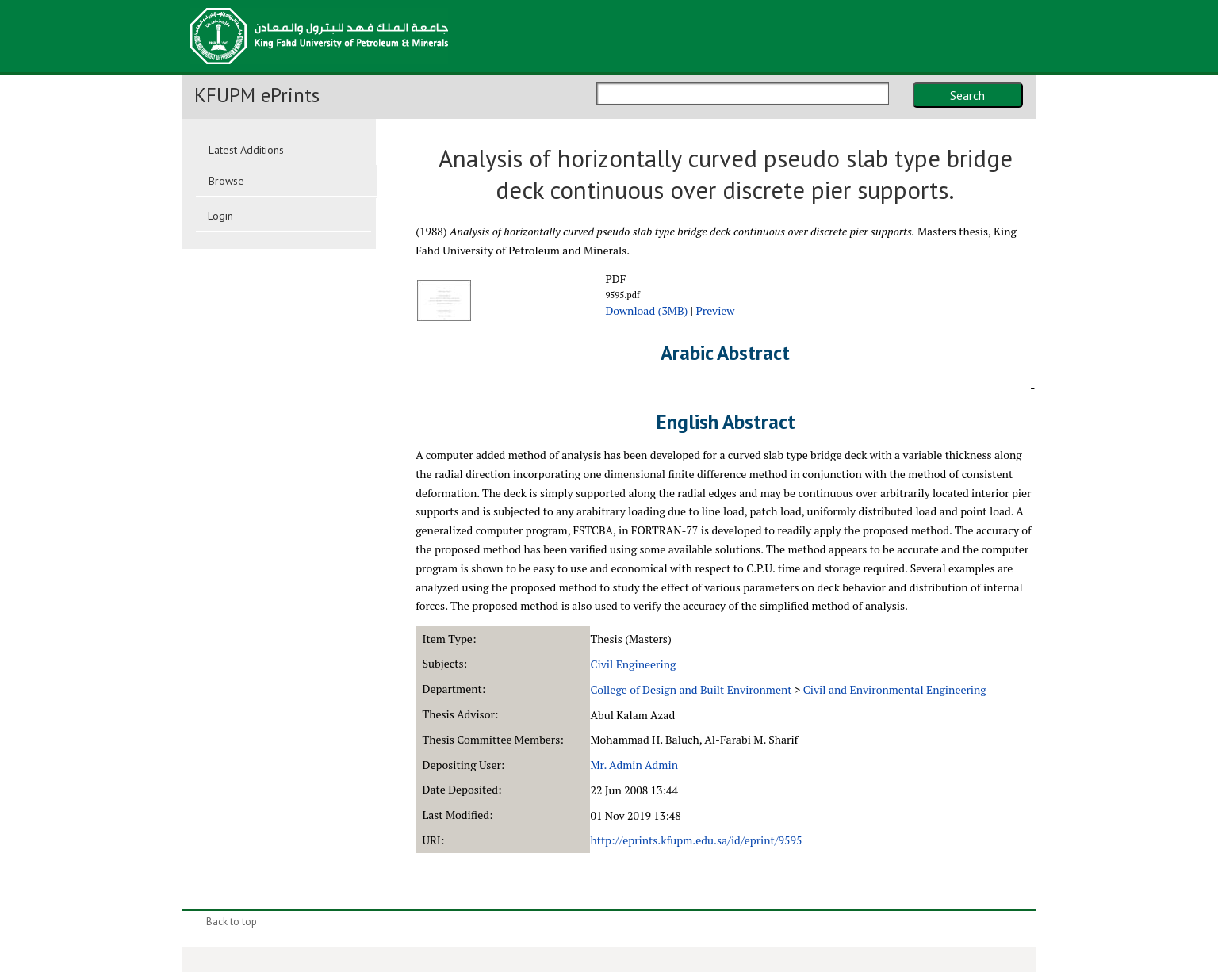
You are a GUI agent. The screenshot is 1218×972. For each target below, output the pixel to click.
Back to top (231, 921)
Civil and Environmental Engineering (894, 689)
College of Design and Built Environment (690, 689)
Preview (715, 310)
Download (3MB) (646, 310)
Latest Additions (246, 150)
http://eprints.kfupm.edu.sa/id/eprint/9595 (696, 840)
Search (967, 95)
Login (220, 216)
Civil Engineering (633, 664)
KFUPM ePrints (257, 95)
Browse (226, 181)
